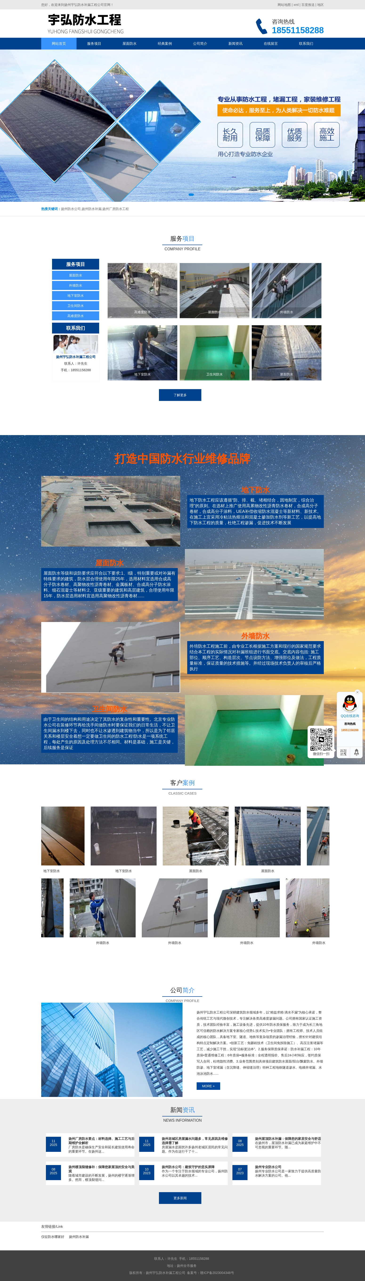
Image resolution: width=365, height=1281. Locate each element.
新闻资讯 (235, 43)
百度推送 (308, 5)
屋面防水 (129, 43)
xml (296, 5)
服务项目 (94, 43)
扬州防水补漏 (79, 1237)
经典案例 (165, 43)
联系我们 (306, 43)
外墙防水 (75, 285)
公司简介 (200, 43)
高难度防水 (75, 316)
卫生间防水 (75, 306)
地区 (320, 5)
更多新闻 (180, 1198)
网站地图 (284, 5)
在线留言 (271, 43)
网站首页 (59, 43)
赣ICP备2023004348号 (217, 1273)
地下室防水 (75, 295)
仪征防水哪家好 (52, 1237)
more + (208, 1086)
